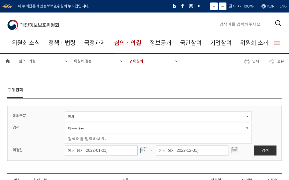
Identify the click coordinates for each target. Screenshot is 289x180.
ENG (282, 6)
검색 (16, 127)
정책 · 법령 (62, 43)
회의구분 (19, 115)
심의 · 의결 (127, 43)
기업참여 (221, 43)
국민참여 (191, 43)
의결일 (18, 150)
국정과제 (95, 43)
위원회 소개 (254, 43)
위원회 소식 (26, 43)
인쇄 (251, 61)
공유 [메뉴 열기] (276, 61)
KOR (270, 6)
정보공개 (160, 43)
